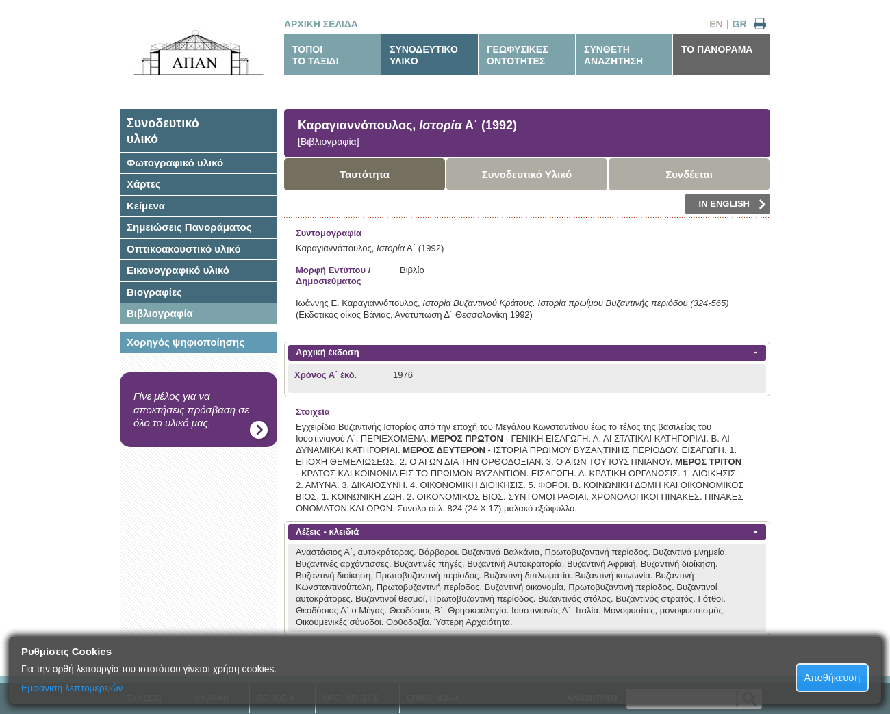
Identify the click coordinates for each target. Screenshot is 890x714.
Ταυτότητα (365, 174)
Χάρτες (144, 184)
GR (740, 23)
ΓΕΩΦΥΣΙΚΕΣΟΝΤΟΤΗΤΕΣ (517, 55)
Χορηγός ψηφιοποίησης (185, 342)
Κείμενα (146, 206)
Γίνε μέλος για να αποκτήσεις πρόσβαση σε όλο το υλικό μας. (191, 409)
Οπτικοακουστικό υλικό (184, 249)
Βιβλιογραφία (160, 313)
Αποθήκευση (832, 677)
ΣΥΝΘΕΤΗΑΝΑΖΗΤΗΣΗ (613, 55)
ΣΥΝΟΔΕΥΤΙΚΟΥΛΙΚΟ (424, 55)
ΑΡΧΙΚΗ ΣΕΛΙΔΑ (321, 23)
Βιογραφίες (154, 292)
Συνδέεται (689, 174)
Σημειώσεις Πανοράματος (189, 227)
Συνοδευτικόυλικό (163, 131)
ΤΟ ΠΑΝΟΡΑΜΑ (716, 49)
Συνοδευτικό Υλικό (527, 174)
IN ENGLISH (732, 204)
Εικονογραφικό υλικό (178, 270)
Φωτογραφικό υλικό (175, 162)
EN (715, 23)
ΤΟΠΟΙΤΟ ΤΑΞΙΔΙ (315, 55)
